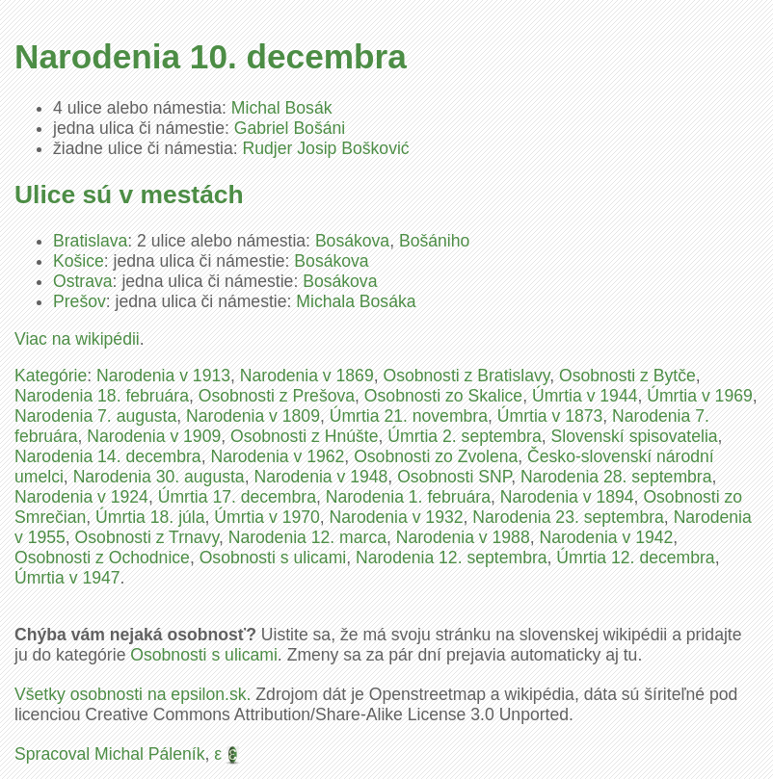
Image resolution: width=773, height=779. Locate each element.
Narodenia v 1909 (154, 436)
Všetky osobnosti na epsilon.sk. (132, 694)
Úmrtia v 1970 (267, 517)
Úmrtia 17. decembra (237, 496)
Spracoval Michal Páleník (109, 754)
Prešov (79, 301)
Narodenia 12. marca (307, 537)
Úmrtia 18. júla (149, 517)
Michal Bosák (282, 107)
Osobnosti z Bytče (627, 375)
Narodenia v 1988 (463, 537)
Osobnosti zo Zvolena (436, 456)
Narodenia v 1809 (253, 416)
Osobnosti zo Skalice (443, 395)
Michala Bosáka (355, 301)
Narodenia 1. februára (408, 496)
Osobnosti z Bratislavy (466, 375)
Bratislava (90, 240)
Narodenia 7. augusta (95, 416)
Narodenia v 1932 (397, 517)
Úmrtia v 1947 (67, 577)
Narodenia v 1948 (320, 476)
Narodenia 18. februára (101, 395)
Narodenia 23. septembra (568, 517)
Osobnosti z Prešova (277, 395)
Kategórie (50, 375)
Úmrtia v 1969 (700, 395)
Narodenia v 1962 (277, 456)
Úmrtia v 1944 (585, 395)
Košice (78, 261)
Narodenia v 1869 (307, 375)
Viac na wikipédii (77, 339)
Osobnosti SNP (454, 476)
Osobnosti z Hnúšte (304, 436)
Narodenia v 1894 (567, 496)
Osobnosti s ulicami (273, 557)
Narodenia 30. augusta (159, 476)
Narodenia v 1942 (606, 537)
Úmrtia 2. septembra (464, 436)
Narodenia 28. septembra (616, 476)
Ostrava (83, 281)
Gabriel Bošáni (289, 128)
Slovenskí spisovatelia (633, 436)
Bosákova (352, 240)
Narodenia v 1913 (163, 375)
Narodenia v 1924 (81, 496)
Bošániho (434, 240)
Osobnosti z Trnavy (147, 537)
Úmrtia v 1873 (550, 416)
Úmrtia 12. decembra (635, 557)
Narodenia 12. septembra (451, 557)
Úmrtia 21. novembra (409, 416)
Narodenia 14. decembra (107, 456)
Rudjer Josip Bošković (326, 148)
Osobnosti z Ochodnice (102, 557)
